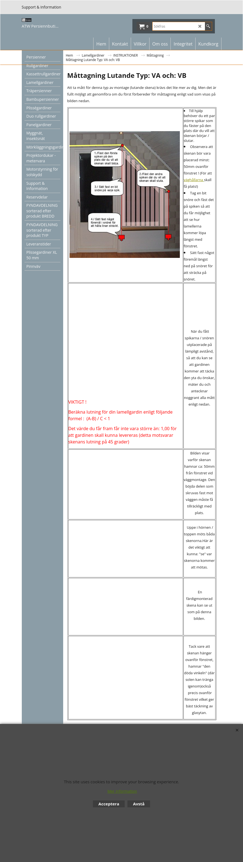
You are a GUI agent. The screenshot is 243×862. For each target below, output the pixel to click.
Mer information (122, 791)
